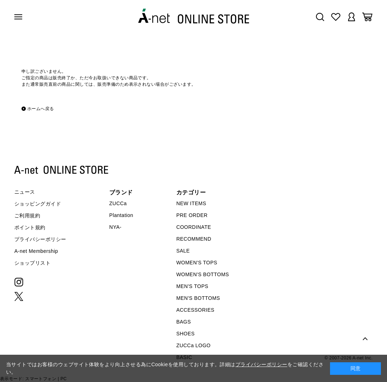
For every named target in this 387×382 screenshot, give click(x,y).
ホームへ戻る (40, 108)
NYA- (115, 227)
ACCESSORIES (195, 310)
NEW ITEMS (191, 203)
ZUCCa (118, 203)
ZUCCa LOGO (193, 345)
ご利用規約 (27, 215)
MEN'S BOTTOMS (198, 298)
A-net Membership (36, 251)
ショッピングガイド (37, 204)
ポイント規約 (30, 227)
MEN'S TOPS (192, 286)
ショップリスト (32, 263)
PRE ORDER (192, 215)
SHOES (185, 333)
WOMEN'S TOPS (197, 262)
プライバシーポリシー (40, 239)
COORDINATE (193, 227)
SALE (183, 251)
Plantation (121, 215)
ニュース (24, 192)
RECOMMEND (193, 239)
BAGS (183, 322)
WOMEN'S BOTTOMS (202, 274)
